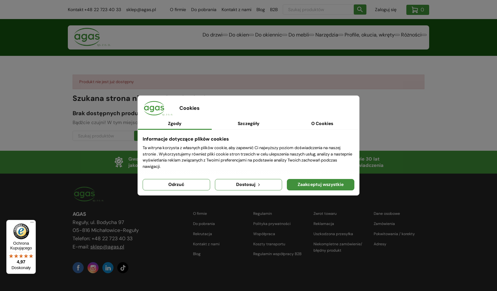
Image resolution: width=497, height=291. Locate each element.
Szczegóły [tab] (248, 123)
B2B (274, 9)
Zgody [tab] (174, 123)
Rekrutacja (202, 233)
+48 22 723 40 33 (102, 9)
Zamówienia (384, 223)
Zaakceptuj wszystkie (321, 184)
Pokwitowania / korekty (394, 233)
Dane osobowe (387, 213)
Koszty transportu (269, 244)
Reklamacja (323, 223)
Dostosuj (248, 184)
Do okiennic (234, 38)
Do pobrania (203, 9)
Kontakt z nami (236, 9)
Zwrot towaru (325, 213)
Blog (260, 9)
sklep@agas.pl (141, 9)
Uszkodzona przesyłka (333, 233)
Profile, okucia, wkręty (358, 38)
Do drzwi (163, 38)
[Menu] (32, 224)
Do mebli (272, 38)
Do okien (197, 38)
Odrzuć (176, 184)
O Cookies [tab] (322, 123)
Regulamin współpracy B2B (277, 253)
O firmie (178, 9)
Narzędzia (308, 38)
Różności (407, 38)
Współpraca (264, 233)
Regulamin (262, 213)
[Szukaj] (324, 9)
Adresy (380, 244)
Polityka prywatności (272, 223)
